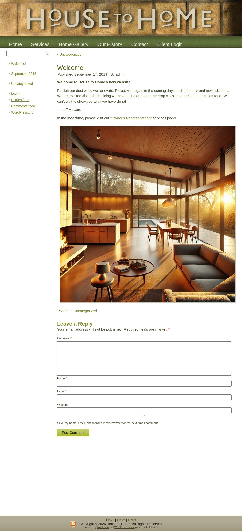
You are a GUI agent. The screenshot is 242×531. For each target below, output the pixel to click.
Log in (15, 93)
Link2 (121, 520)
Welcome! (18, 64)
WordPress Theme (124, 527)
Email (61, 391)
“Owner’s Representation (130, 118)
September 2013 (23, 74)
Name (62, 378)
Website (62, 404)
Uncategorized (22, 84)
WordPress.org (22, 112)
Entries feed (20, 100)
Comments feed (23, 106)
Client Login (170, 44)
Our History (110, 44)
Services (40, 44)
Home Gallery (73, 44)
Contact (139, 44)
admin (121, 74)
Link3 (132, 520)
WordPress (103, 527)
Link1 (110, 520)
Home (15, 44)
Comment (64, 338)
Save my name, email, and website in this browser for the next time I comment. (108, 423)
